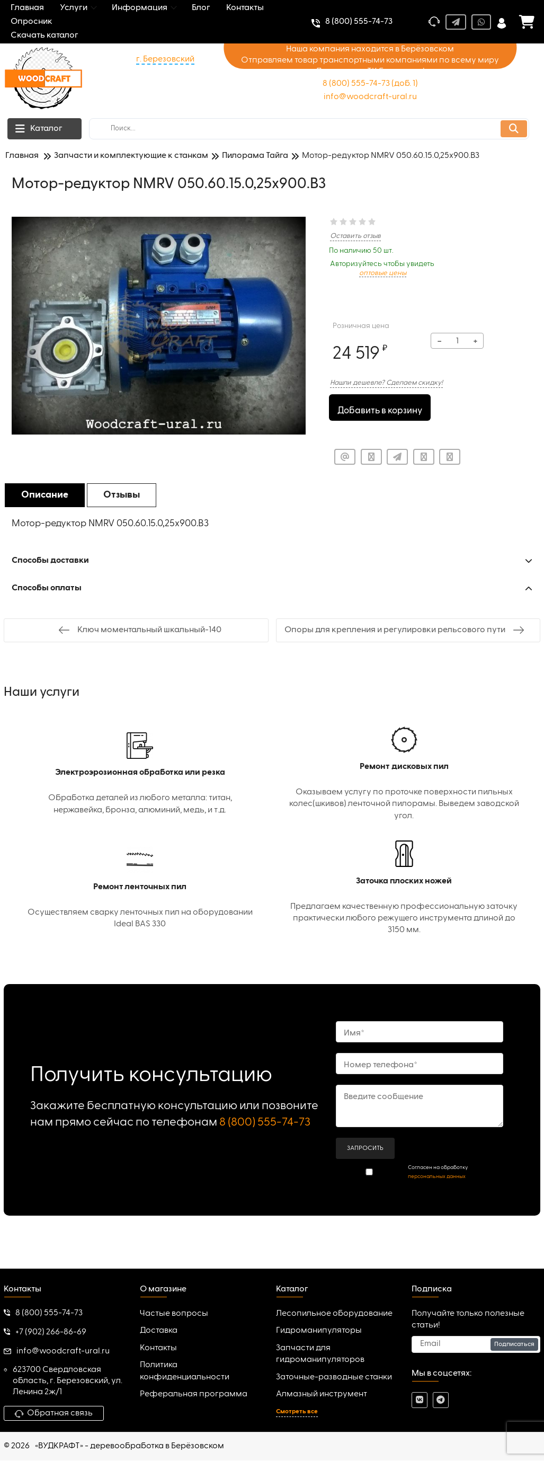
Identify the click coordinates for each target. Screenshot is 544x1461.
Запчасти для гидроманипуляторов (320, 1354)
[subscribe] (476, 1344)
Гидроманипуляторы (319, 1331)
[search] (309, 128)
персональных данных (437, 1177)
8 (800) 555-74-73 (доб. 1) (370, 83)
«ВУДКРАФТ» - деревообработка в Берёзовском (129, 1447)
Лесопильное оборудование (334, 1315)
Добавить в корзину (380, 408)
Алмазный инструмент (321, 1395)
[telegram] (441, 1401)
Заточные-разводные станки (334, 1378)
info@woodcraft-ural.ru (370, 97)
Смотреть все (297, 1413)
